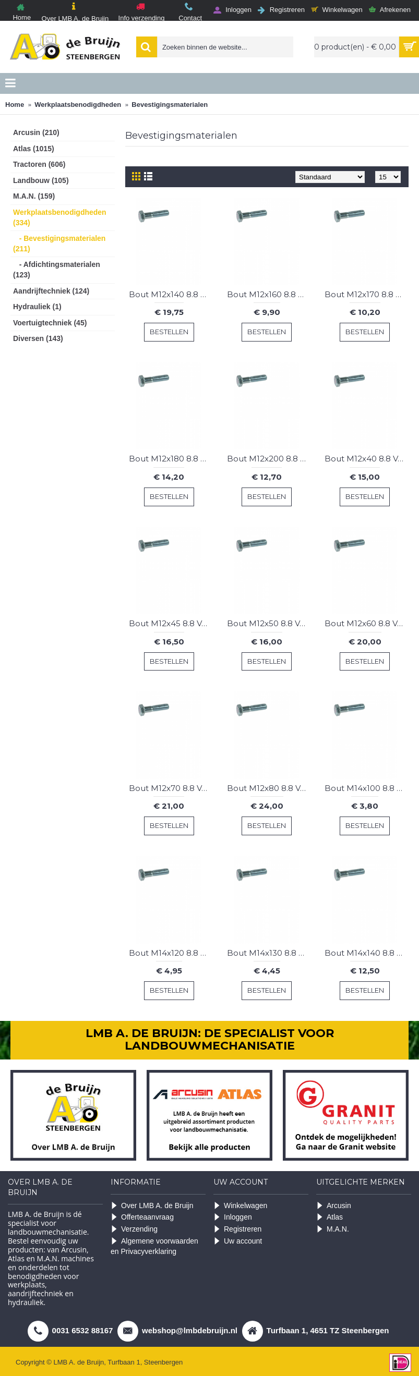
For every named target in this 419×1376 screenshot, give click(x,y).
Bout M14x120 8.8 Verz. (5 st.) (171, 953)
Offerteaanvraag (142, 1217)
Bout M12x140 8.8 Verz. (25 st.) (171, 294)
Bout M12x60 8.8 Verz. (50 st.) (367, 623)
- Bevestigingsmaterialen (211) (59, 243)
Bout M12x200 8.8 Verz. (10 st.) (269, 459)
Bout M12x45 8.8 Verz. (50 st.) (171, 623)
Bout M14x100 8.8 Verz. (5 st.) (367, 788)
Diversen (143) (38, 338)
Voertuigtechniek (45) (50, 323)
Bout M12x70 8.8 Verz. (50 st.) (171, 788)
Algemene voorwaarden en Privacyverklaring (154, 1246)
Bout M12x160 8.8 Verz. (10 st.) (269, 294)
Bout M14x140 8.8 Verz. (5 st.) (367, 953)
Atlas (329, 1217)
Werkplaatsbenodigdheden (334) (59, 217)
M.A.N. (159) (34, 196)
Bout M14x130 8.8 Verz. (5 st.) (269, 953)
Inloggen (232, 1217)
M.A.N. (332, 1229)
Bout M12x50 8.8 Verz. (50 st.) (269, 623)
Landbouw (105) (41, 180)
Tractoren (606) (39, 164)
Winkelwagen (240, 1205)
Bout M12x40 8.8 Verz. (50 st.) (367, 459)
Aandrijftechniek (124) (51, 291)
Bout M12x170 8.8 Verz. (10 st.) (367, 294)
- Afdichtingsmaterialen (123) (56, 269)
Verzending (134, 1229)
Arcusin (333, 1205)
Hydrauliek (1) (37, 306)
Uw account (237, 1241)
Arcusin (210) (36, 132)
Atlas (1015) (33, 148)
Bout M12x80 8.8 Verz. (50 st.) (269, 788)
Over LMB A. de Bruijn (152, 1205)
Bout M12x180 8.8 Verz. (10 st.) (171, 459)
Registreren (237, 1229)
